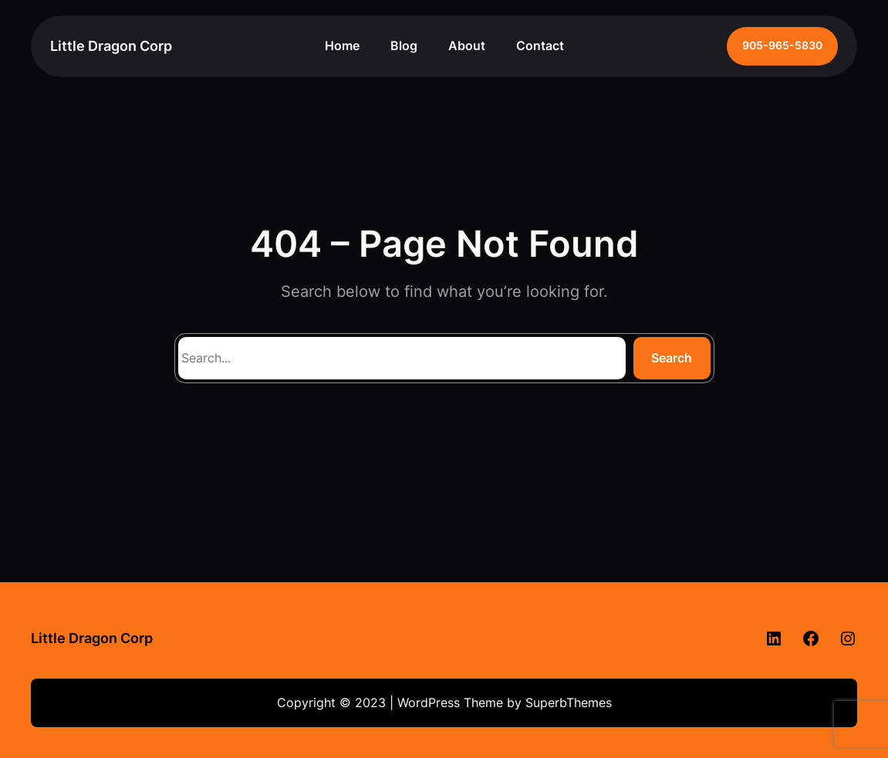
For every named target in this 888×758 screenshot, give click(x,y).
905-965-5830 (782, 45)
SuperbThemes (568, 702)
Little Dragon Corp (111, 46)
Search (671, 358)
